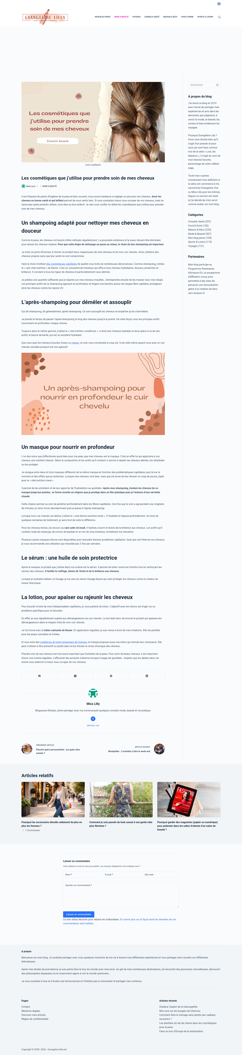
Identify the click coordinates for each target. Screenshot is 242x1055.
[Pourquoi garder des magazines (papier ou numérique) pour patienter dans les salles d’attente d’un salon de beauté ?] (189, 800)
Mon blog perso (103, 17)
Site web (149, 874)
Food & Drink (187, 17)
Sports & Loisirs (205, 17)
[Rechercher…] (201, 85)
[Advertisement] (121, 49)
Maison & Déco (170, 17)
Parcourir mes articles (33, 1014)
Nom (68, 875)
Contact (25, 1006)
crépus (75, 342)
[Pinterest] (111, 676)
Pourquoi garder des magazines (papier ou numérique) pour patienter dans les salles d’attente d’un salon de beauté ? (187, 826)
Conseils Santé (151, 17)
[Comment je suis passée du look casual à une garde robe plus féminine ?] (121, 800)
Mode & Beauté (121, 17)
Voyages (136, 17)
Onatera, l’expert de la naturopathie (178, 1006)
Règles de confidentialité (34, 1019)
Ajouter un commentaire (78, 885)
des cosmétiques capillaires (61, 263)
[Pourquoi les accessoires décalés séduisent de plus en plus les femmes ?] (53, 800)
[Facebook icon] (93, 718)
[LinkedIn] (147, 676)
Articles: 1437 (93, 726)
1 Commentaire (32, 830)
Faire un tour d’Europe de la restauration (181, 1031)
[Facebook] (219, 3)
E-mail (109, 875)
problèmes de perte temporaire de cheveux (63, 642)
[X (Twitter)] (75, 676)
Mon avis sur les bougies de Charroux (179, 1010)
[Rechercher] (219, 17)
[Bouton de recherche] (217, 85)
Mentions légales (30, 1010)
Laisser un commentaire (78, 914)
